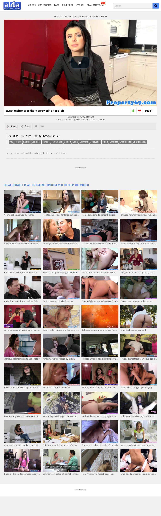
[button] (80, 62)
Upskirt (67, 141)
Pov (11, 141)
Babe (75, 141)
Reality (18, 141)
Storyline (84, 141)
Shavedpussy (139, 141)
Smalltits (114, 141)
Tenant (45, 141)
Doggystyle (95, 141)
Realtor (26, 141)
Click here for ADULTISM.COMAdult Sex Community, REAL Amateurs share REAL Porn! (80, 118)
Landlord (36, 141)
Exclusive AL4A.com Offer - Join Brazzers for (80, 16)
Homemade (56, 141)
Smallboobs (125, 141)
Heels (105, 141)
